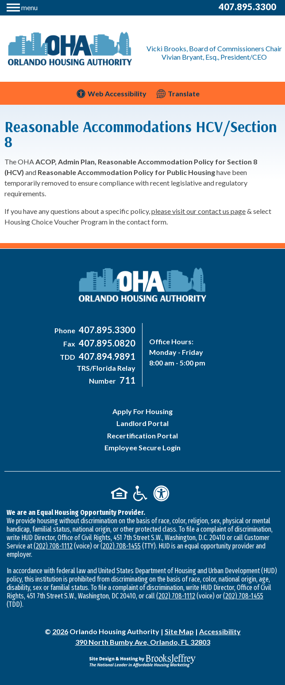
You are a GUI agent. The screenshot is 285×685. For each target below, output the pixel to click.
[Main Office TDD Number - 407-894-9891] (106, 357)
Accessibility (220, 631)
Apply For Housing (142, 411)
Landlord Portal (142, 423)
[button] (22, 6)
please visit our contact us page (198, 211)
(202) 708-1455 (120, 546)
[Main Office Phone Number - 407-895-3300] (106, 330)
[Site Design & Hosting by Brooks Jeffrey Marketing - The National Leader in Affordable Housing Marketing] (142, 660)
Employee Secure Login (142, 447)
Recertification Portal (142, 435)
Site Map (179, 631)
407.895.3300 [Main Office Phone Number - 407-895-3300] (247, 6)
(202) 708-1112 (53, 546)
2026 (60, 631)
